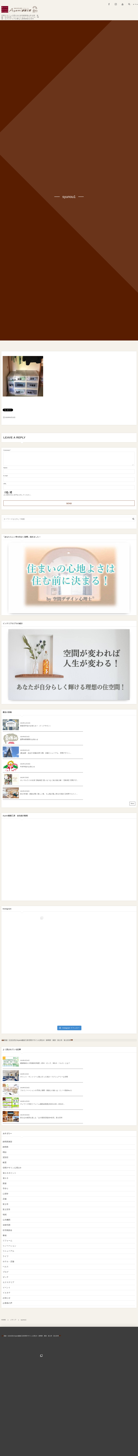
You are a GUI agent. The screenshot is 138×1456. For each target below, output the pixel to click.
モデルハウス (6, 1342)
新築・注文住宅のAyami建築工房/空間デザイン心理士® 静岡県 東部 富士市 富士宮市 (37, 956)
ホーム (3, 1323)
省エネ (5, 1066)
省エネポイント (9, 1061)
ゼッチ (5, 1165)
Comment (6, 450)
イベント (6, 1176)
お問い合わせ (6, 1347)
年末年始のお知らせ (94, 739)
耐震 (4, 1051)
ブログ (5, 1160)
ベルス (5, 1155)
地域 (4, 1103)
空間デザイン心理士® (12, 1056)
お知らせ (6, 1186)
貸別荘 (5, 1045)
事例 (4, 1124)
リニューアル (8, 1139)
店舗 (4, 1087)
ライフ (5, 1144)
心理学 (5, 1082)
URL (4, 484)
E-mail (5, 476)
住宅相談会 (7, 1118)
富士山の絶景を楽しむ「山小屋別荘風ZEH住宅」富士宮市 (41, 1006)
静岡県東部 (7, 1030)
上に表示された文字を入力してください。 (17, 495)
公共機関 (6, 1108)
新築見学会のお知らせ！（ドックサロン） (35, 726)
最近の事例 (5, 1328)
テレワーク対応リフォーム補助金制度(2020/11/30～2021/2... (109, 992)
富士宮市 (6, 1097)
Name (5, 468)
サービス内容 (6, 1333)
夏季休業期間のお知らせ (95, 726)
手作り (5, 1077)
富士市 (5, 1092)
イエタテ (6, 1181)
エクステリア (8, 1170)
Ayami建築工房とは (8, 1337)
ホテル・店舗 (8, 1150)
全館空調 (6, 1113)
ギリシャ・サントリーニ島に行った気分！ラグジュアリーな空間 (110, 979)
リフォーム (7, 1129)
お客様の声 (7, 1191)
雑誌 (4, 1040)
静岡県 (5, 1035)
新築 (4, 1071)
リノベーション (9, 1134)
